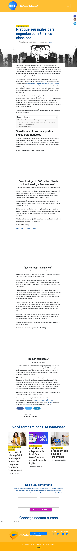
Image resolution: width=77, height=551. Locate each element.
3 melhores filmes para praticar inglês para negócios (33, 120)
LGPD (38, 547)
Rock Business (22, 26)
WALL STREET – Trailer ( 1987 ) (26, 228)
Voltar (50, 42)
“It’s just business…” (26, 126)
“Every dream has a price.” (28, 124)
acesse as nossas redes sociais (44, 400)
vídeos (50, 402)
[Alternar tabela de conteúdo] (54, 117)
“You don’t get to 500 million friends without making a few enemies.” (38, 122)
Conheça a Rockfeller (38, 534)
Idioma (12, 447)
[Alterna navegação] (68, 6)
